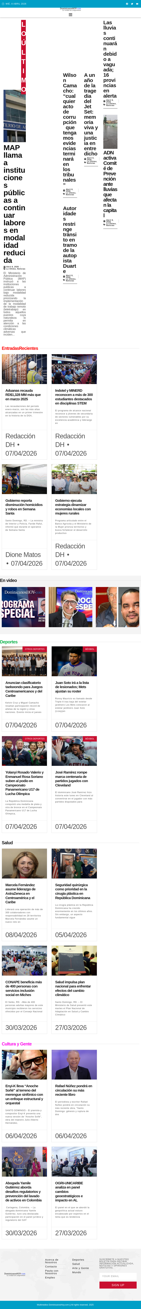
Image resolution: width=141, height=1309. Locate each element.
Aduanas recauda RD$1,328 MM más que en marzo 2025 (23, 394)
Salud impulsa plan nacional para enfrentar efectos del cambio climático (73, 988)
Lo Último (11, 269)
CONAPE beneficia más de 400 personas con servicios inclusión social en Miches (23, 988)
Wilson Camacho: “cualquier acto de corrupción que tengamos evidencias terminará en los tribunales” (70, 130)
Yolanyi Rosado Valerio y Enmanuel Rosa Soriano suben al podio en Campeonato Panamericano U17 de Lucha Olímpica (24, 783)
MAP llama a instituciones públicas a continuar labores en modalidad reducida (14, 203)
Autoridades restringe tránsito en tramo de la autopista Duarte (70, 239)
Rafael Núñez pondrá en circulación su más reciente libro (73, 1090)
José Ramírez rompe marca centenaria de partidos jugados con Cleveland (71, 778)
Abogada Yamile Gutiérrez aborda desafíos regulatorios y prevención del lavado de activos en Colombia (23, 1191)
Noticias (21, 269)
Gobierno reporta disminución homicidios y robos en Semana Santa (24, 506)
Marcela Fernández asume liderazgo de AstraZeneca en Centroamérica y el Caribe (20, 893)
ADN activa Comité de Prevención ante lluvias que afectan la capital (110, 184)
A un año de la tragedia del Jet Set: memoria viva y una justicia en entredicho (91, 114)
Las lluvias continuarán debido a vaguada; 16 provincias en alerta (110, 59)
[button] (70, 14)
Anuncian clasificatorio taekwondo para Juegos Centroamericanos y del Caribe (24, 689)
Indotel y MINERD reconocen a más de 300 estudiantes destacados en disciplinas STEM (74, 396)
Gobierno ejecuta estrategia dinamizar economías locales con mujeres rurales (73, 506)
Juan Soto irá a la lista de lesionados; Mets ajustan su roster (72, 687)
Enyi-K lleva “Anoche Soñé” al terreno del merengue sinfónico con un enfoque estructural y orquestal (24, 1094)
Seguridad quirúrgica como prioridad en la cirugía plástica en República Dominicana (72, 891)
